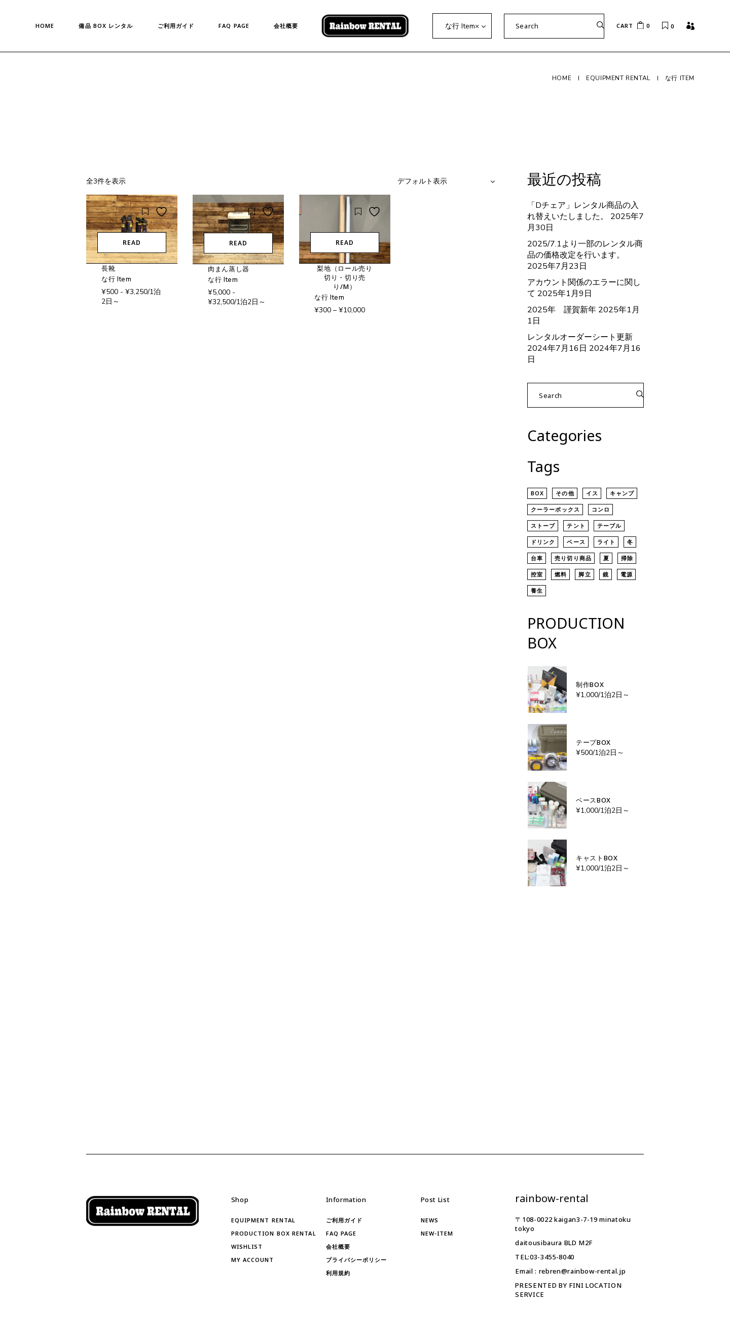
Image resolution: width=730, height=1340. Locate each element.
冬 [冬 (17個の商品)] (630, 542)
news (430, 1220)
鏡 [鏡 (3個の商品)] (606, 574)
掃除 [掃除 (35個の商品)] (627, 558)
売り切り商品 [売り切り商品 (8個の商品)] (573, 558)
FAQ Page (341, 1233)
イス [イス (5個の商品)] (592, 493)
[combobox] (462, 26)
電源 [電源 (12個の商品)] (626, 574)
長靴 (108, 268)
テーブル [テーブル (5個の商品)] (609, 525)
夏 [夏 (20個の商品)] (606, 558)
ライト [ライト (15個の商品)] (606, 542)
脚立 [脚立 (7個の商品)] (584, 574)
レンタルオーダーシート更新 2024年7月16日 (580, 343)
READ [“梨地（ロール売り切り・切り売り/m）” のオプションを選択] (345, 242)
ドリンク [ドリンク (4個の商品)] (543, 542)
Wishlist (247, 1246)
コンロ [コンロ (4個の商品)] (601, 509)
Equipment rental (263, 1220)
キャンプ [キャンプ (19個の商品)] (622, 493)
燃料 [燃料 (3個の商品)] (561, 574)
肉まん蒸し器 (228, 268)
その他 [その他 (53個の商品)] (565, 493)
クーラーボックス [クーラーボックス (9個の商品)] (555, 509)
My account (252, 1259)
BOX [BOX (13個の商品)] (537, 493)
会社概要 (338, 1246)
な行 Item (116, 279)
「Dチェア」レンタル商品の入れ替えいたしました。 (583, 211)
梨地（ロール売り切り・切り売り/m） (344, 277)
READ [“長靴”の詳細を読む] (132, 242)
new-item (437, 1233)
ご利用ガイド (344, 1220)
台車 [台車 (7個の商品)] (537, 558)
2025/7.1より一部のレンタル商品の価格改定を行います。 (585, 249)
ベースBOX (593, 800)
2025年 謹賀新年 (561, 309)
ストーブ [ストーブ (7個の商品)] (543, 525)
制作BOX (590, 684)
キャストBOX (597, 857)
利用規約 (338, 1273)
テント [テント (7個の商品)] (576, 525)
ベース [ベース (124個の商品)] (576, 542)
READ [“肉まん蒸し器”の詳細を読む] (238, 243)
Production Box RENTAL (273, 1233)
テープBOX (593, 742)
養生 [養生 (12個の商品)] (537, 590)
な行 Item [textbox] (462, 26)
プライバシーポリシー (356, 1259)
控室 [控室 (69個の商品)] (537, 574)
